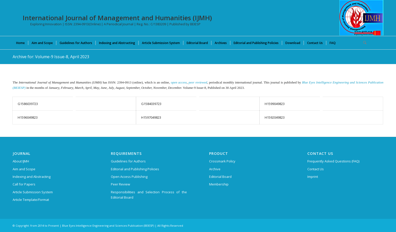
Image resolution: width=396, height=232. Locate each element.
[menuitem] (20, 42)
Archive (214, 169)
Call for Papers (24, 184)
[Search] (363, 42)
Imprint (312, 176)
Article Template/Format (31, 199)
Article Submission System (33, 192)
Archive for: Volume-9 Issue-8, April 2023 (51, 56)
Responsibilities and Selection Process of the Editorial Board (149, 195)
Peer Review (120, 184)
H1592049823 (275, 117)
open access (179, 82)
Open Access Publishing (129, 176)
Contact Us (315, 169)
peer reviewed (198, 82)
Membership (219, 184)
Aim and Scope (24, 169)
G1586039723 (28, 103)
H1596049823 (28, 117)
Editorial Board (220, 176)
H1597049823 (151, 117)
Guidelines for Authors (128, 161)
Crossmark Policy (222, 161)
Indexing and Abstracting (32, 176)
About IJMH (21, 161)
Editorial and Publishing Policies (135, 169)
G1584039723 (151, 103)
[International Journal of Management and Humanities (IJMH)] (361, 17)
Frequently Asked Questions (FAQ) (333, 161)
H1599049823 (275, 103)
